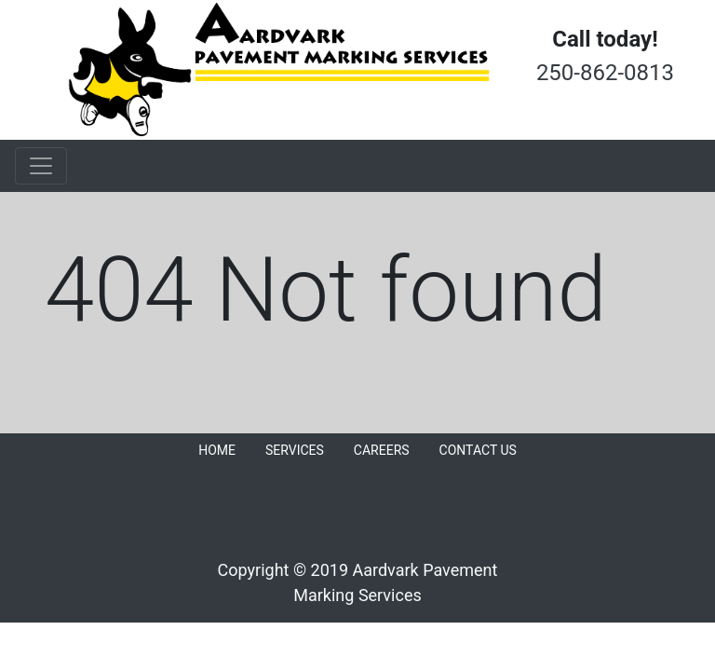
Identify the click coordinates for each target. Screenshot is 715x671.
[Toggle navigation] (41, 166)
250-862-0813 (605, 73)
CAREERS (382, 450)
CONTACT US (478, 450)
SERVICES (294, 450)
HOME (217, 450)
